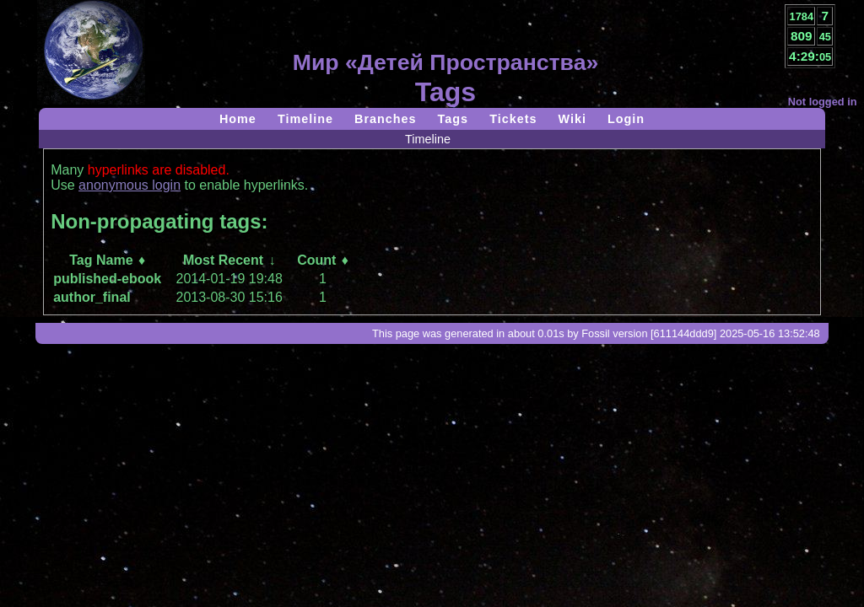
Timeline (305, 119)
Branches (385, 119)
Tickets (513, 119)
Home (237, 119)
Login (626, 119)
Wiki (572, 119)
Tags (453, 119)
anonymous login (129, 185)
